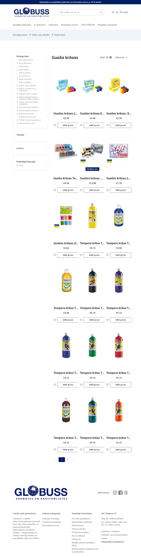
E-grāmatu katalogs (51, 522)
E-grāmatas (40, 24)
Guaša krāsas (59, 35)
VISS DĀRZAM (88, 24)
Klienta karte (78, 525)
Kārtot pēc (119, 57)
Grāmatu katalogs (50, 518)
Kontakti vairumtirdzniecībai (114, 535)
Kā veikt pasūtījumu (81, 518)
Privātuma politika (80, 532)
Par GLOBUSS (78, 536)
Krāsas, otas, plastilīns (41, 35)
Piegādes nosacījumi (107, 24)
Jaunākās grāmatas (22, 24)
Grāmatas (53, 24)
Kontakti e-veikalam (110, 531)
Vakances (76, 539)
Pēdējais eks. (92, 169)
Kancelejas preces (69, 24)
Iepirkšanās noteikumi (82, 522)
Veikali (104, 538)
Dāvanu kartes (79, 529)
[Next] (73, 459)
